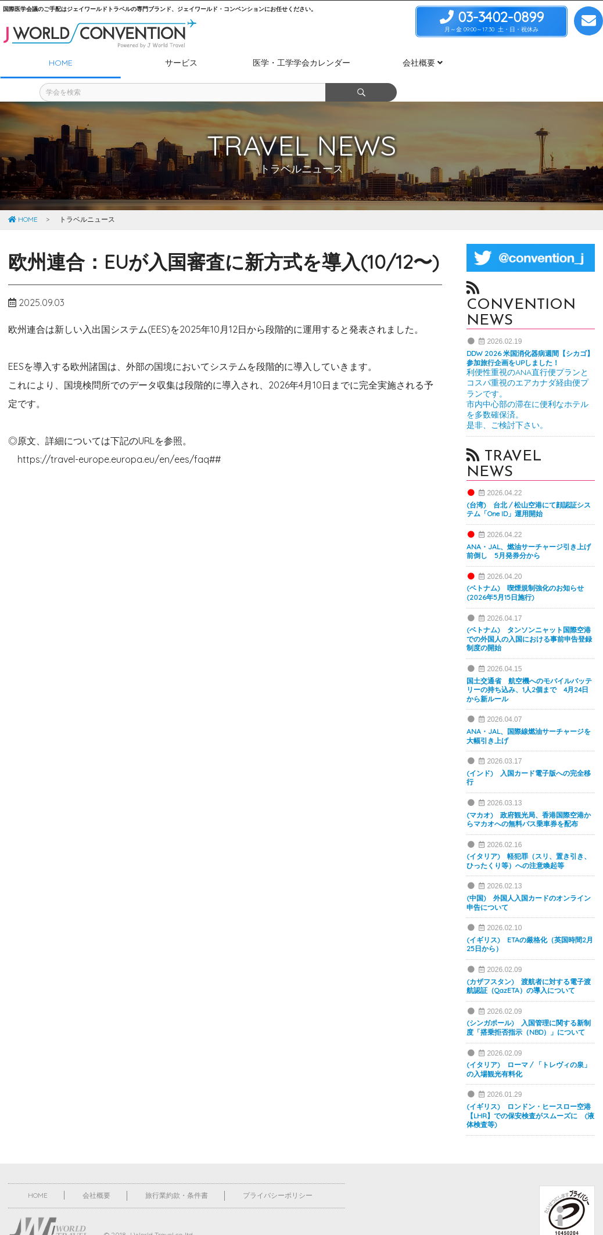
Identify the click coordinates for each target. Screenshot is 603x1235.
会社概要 (96, 1173)
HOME (23, 197)
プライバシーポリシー (278, 1173)
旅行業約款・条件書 (176, 1173)
